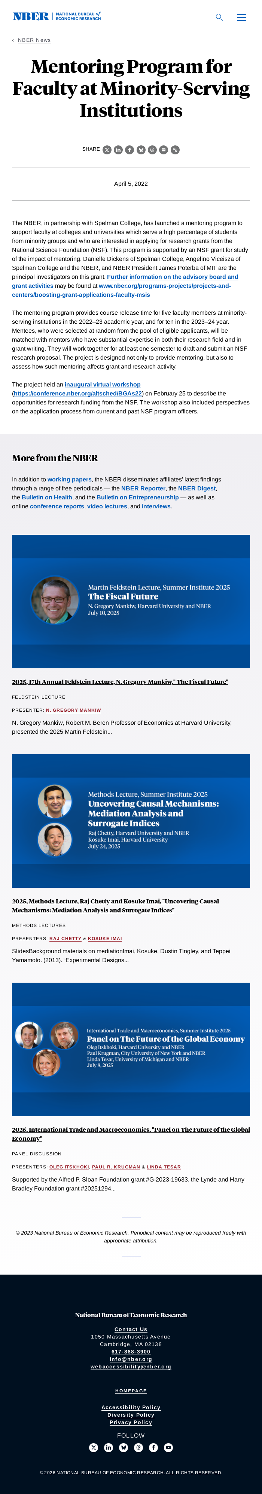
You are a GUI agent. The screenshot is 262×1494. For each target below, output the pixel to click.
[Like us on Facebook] (153, 1447)
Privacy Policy (131, 1422)
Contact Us (131, 1329)
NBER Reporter (143, 488)
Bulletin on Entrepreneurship (138, 497)
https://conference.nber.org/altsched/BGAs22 (78, 393)
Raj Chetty (65, 938)
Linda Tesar (164, 1167)
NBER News (34, 40)
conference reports (57, 506)
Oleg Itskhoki (69, 1167)
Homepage (131, 1390)
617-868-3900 (131, 1352)
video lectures (107, 506)
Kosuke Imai (105, 938)
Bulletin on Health (47, 497)
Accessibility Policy (131, 1407)
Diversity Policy (131, 1415)
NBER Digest (197, 488)
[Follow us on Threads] (138, 1447)
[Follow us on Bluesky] (123, 1447)
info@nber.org (131, 1359)
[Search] (219, 17)
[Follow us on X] (93, 1447)
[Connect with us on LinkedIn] (108, 1447)
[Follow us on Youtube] (168, 1447)
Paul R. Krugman (116, 1167)
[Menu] (242, 17)
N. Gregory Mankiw (73, 710)
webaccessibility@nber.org (131, 1367)
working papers (70, 479)
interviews (156, 506)
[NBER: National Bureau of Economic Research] (63, 18)
